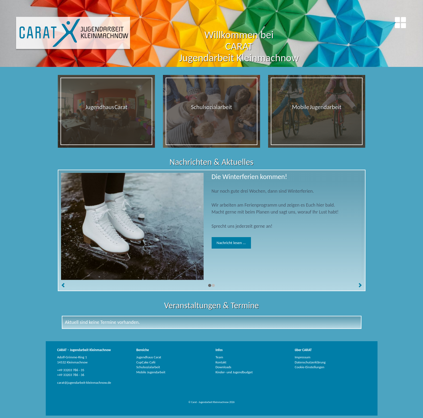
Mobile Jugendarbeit (151, 372)
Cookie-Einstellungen (310, 367)
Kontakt (221, 362)
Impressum (303, 357)
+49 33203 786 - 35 (70, 370)
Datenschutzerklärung (310, 362)
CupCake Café (146, 362)
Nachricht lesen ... (231, 242)
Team (219, 357)
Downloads (223, 367)
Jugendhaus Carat (148, 357)
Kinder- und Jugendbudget (234, 372)
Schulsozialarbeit (148, 367)
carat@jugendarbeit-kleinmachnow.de (84, 383)
